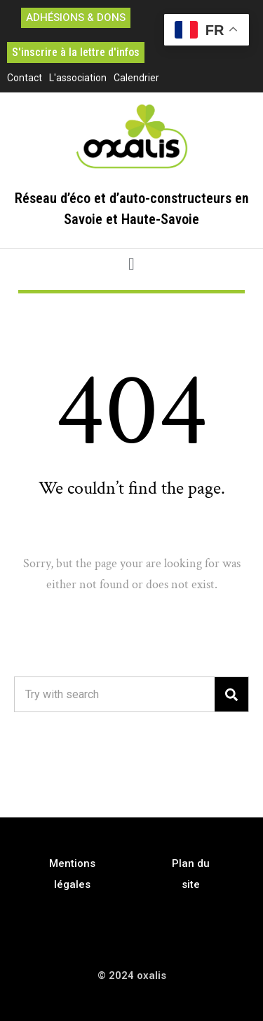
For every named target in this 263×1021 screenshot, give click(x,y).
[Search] (231, 694)
